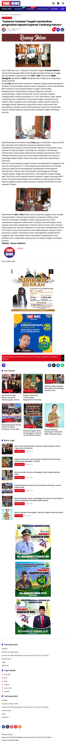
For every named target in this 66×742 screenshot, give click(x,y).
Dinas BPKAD (50, 425)
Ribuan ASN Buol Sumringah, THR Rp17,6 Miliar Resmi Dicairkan (53, 432)
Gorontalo (8, 688)
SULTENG (7, 674)
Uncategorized (6, 18)
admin (9, 29)
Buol (5, 678)
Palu (5, 681)
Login (4, 662)
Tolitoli (6, 685)
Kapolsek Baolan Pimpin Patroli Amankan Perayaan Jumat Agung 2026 (11, 427)
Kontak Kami (6, 659)
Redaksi (4, 649)
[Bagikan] (62, 29)
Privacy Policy (7, 734)
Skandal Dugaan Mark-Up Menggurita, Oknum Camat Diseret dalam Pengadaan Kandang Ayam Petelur (32, 433)
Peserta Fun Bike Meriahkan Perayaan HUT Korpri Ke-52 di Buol (25, 655)
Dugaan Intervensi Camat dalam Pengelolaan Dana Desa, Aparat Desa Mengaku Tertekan (33, 397)
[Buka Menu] (58, 3)
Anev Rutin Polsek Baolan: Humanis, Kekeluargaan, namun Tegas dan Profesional (11, 397)
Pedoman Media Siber (10, 652)
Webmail (5, 666)
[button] (53, 3)
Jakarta (7, 691)
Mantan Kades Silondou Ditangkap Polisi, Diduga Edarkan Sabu (54, 388)
